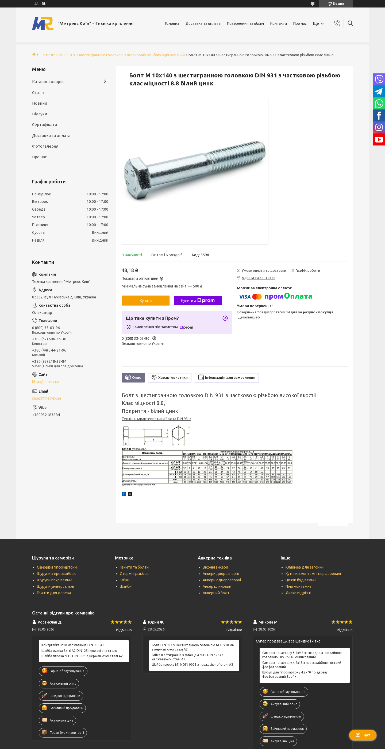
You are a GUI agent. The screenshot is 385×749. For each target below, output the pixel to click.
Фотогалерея (45, 146)
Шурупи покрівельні (54, 580)
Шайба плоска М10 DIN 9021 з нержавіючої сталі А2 (82, 656)
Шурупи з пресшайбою (56, 573)
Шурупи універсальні (55, 586)
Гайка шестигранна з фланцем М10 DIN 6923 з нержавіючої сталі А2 (188, 657)
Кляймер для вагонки (305, 567)
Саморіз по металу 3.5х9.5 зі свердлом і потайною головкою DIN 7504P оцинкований (302, 655)
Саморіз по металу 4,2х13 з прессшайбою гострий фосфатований (301, 665)
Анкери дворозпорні (221, 573)
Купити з (197, 300)
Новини (39, 103)
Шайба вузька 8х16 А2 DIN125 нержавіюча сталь (79, 650)
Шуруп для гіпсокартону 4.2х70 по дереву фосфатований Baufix (295, 674)
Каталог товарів (48, 81)
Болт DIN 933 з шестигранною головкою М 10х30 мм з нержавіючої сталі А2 (193, 647)
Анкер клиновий (217, 586)
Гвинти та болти (134, 567)
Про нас (300, 23)
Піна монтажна (298, 586)
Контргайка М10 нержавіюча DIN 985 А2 (72, 645)
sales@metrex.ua (46, 398)
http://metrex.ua (45, 382)
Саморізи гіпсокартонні (57, 567)
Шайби (126, 586)
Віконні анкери (215, 567)
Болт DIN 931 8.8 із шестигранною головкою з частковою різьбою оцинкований (115, 55)
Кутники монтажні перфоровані (313, 573)
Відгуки (39, 114)
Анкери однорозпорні (222, 580)
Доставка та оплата (203, 23)
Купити (146, 300)
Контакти (278, 23)
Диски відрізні (298, 593)
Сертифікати (44, 124)
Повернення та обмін (245, 23)
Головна (172, 23)
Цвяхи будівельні (301, 580)
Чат (363, 735)
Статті (38, 92)
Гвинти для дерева (54, 593)
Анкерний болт (216, 593)
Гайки (124, 580)
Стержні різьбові (134, 573)
